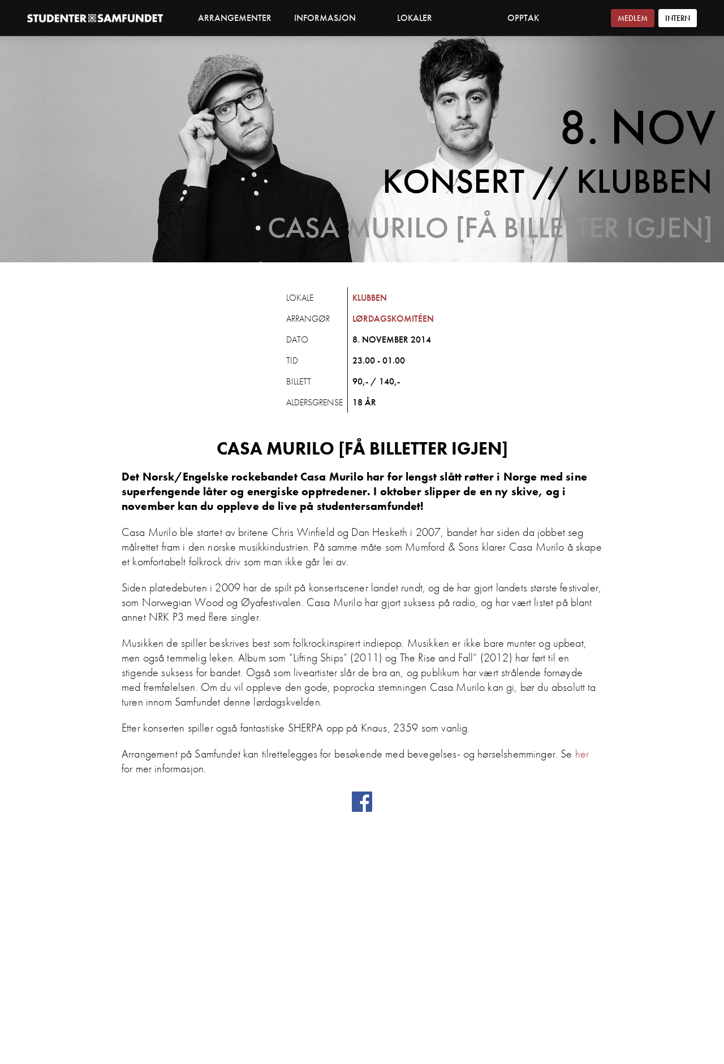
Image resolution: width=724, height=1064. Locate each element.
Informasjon (331, 18)
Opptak (523, 18)
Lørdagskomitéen (393, 319)
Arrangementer (235, 18)
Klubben (369, 298)
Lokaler (420, 18)
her (582, 753)
